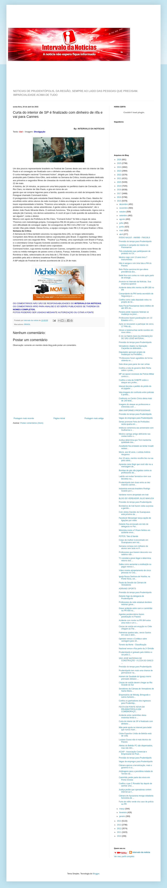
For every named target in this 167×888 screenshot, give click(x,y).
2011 (119, 832)
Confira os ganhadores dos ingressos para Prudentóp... (135, 702)
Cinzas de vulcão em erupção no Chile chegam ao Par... (135, 627)
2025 (119, 163)
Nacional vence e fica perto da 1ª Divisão (136, 648)
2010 (119, 836)
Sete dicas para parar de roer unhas (134, 364)
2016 (119, 197)
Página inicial (59, 418)
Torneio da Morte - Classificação (132, 645)
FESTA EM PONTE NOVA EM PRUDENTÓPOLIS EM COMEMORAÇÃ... (132, 709)
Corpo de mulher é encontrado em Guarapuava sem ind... (133, 541)
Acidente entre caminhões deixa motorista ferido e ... (132, 716)
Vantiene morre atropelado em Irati (134, 495)
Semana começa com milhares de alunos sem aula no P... (133, 547)
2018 (119, 190)
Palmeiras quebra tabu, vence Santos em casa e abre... (135, 633)
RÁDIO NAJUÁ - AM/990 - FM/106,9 (134, 237)
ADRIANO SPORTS (127, 588)
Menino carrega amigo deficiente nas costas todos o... (134, 435)
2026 (119, 159)
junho (122, 227)
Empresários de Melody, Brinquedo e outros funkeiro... (134, 696)
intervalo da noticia (31, 320)
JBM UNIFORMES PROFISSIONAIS (134, 410)
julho (121, 223)
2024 (119, 167)
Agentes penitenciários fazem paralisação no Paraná (131, 615)
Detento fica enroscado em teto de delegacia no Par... (133, 525)
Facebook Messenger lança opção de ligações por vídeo (135, 519)
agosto (122, 219)
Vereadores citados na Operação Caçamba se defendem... (133, 347)
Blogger (96, 874)
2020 (119, 182)
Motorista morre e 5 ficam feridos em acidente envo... (134, 531)
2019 (119, 186)
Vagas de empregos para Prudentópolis (136, 418)
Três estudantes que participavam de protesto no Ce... (134, 252)
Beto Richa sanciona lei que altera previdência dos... (133, 270)
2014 (119, 821)
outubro (122, 212)
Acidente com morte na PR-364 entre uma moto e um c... (135, 621)
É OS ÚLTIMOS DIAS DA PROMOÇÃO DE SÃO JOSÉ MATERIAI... (136, 337)
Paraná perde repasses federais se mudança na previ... (134, 313)
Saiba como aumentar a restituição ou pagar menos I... (135, 565)
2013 (119, 825)
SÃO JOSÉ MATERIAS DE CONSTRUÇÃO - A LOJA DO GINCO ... (136, 660)
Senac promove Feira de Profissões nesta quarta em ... (134, 423)
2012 (119, 828)
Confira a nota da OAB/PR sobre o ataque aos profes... (133, 381)
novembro (123, 208)
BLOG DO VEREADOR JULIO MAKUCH (136, 498)
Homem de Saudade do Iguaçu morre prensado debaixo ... (135, 677)
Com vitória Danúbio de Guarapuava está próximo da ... (134, 513)
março (122, 809)
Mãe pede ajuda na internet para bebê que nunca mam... (135, 728)
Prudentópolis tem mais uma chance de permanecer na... (136, 671)
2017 (119, 193)
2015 (119, 201)
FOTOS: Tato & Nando (128, 536)
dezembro (123, 204)
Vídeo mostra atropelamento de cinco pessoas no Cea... (135, 571)
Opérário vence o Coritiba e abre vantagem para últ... (133, 640)
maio (121, 230)
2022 (119, 175)
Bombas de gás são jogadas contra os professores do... (135, 471)
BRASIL (27, 324)
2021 (119, 178)
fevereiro (123, 812)
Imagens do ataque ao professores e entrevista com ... (134, 405)
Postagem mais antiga (94, 418)
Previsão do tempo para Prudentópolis (135, 241)
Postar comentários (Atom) (31, 423)
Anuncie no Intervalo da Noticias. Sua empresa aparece (135, 282)
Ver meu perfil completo (124, 856)
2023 (119, 171)
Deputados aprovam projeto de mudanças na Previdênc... (132, 353)
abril (121, 234)
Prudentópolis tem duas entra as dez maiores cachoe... (134, 483)
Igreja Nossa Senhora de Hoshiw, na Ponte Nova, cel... (134, 577)
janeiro (122, 816)
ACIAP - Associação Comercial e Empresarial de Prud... (133, 753)
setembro (123, 215)
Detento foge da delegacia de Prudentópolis (131, 597)
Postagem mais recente (24, 418)
